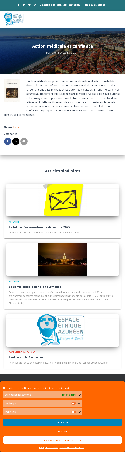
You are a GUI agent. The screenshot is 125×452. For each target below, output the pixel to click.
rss (35, 5)
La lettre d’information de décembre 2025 (39, 227)
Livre (16, 127)
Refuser (63, 431)
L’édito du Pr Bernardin (26, 357)
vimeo (24, 5)
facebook (18, 5)
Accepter (62, 422)
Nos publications (95, 4)
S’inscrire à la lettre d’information (60, 4)
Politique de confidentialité (72, 447)
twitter (29, 5)
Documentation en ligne (22, 352)
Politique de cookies (48, 447)
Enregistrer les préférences (62, 440)
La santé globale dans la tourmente (35, 287)
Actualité (14, 221)
